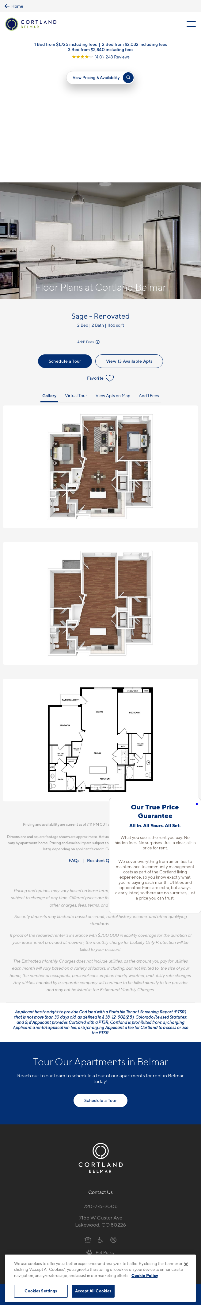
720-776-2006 (101, 1089)
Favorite (100, 260)
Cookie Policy (144, 1275)
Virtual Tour (76, 278)
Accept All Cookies (93, 1290)
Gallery (49, 278)
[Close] (186, 1264)
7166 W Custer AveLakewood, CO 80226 (100, 1103)
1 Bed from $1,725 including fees (65, 44)
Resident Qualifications (110, 742)
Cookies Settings (41, 1290)
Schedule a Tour (65, 243)
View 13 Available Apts (129, 243)
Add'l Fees (88, 224)
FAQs (74, 742)
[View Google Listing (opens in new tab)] (101, 56)
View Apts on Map (113, 278)
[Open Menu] (191, 24)
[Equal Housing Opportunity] (88, 1121)
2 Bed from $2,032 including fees (134, 44)
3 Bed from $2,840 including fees (100, 49)
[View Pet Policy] (100, 1134)
